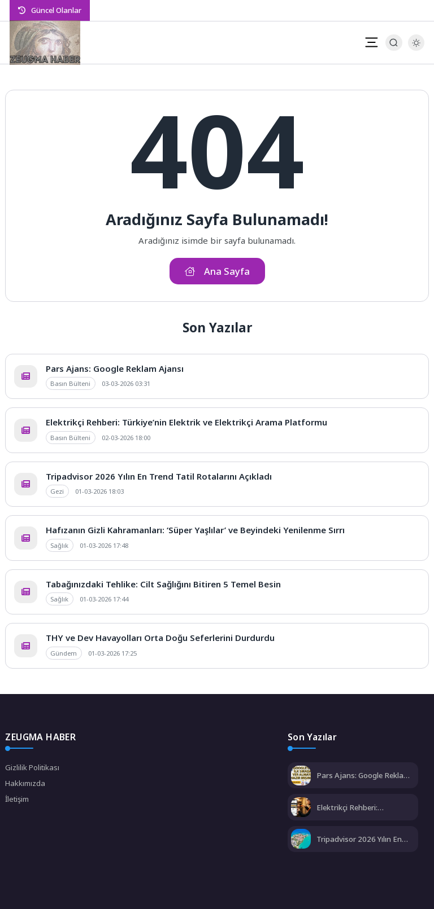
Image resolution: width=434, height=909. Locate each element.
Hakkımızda (25, 783)
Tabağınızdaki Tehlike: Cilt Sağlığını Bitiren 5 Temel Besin (163, 584)
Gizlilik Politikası (32, 767)
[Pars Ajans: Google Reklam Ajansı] (301, 777)
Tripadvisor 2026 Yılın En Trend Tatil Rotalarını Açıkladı (159, 476)
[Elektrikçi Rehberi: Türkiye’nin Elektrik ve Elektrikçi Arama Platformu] (301, 808)
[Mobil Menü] (371, 42)
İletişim (17, 799)
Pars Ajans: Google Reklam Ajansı (115, 368)
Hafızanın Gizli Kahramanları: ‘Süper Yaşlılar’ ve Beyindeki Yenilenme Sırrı (195, 529)
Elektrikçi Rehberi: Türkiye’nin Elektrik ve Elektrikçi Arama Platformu (186, 422)
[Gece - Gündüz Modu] (416, 48)
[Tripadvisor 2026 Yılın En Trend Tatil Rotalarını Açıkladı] (301, 840)
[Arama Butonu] (393, 42)
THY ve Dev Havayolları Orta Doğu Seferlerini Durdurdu (160, 637)
